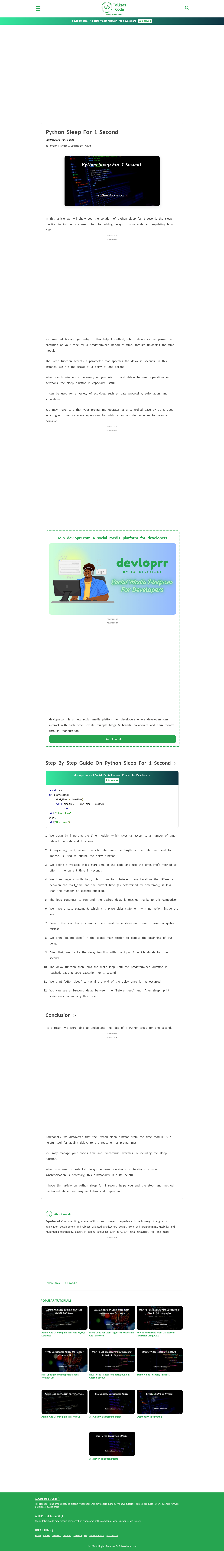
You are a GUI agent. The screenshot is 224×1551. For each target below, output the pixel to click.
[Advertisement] (112, 48)
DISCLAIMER (112, 1535)
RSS (85, 1535)
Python (53, 145)
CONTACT (56, 1535)
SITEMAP (78, 1535)
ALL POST (67, 1535)
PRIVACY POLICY (96, 1535)
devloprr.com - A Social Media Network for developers (112, 21)
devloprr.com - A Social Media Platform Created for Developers (112, 778)
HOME (38, 1535)
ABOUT (46, 1535)
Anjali (88, 145)
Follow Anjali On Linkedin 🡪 (63, 1283)
